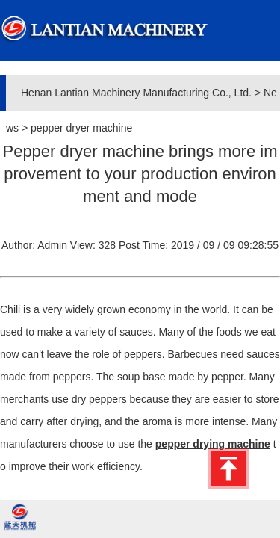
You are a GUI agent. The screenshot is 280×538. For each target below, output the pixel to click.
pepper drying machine (212, 444)
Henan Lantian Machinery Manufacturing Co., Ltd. (136, 93)
